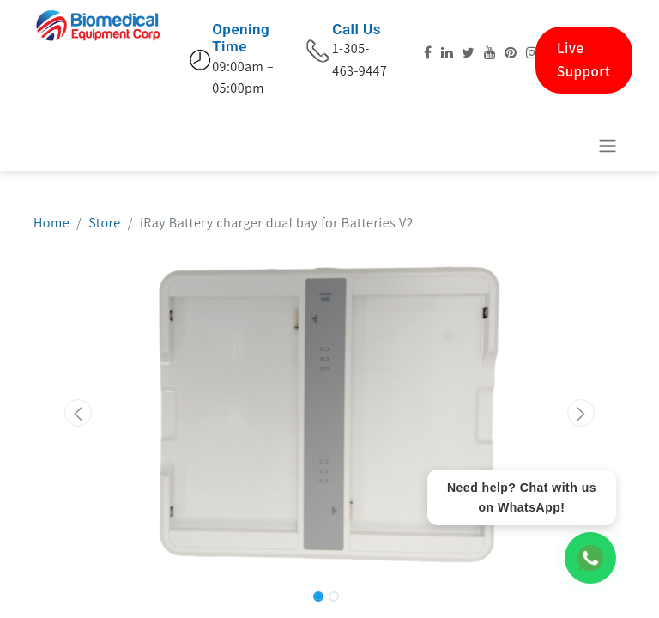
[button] (78, 413)
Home (51, 223)
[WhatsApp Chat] (590, 558)
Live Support (584, 60)
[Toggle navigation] (607, 145)
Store (104, 223)
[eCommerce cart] (565, 145)
